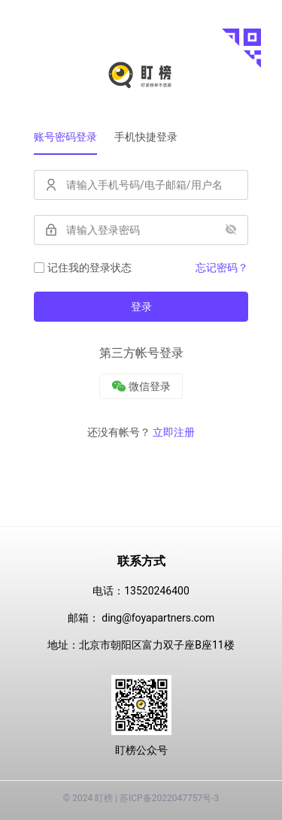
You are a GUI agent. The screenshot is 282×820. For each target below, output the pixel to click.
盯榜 (104, 798)
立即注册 (174, 432)
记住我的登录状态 (83, 268)
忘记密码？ (222, 268)
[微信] (141, 386)
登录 (141, 307)
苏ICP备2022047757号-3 (169, 798)
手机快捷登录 (145, 137)
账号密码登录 (65, 137)
